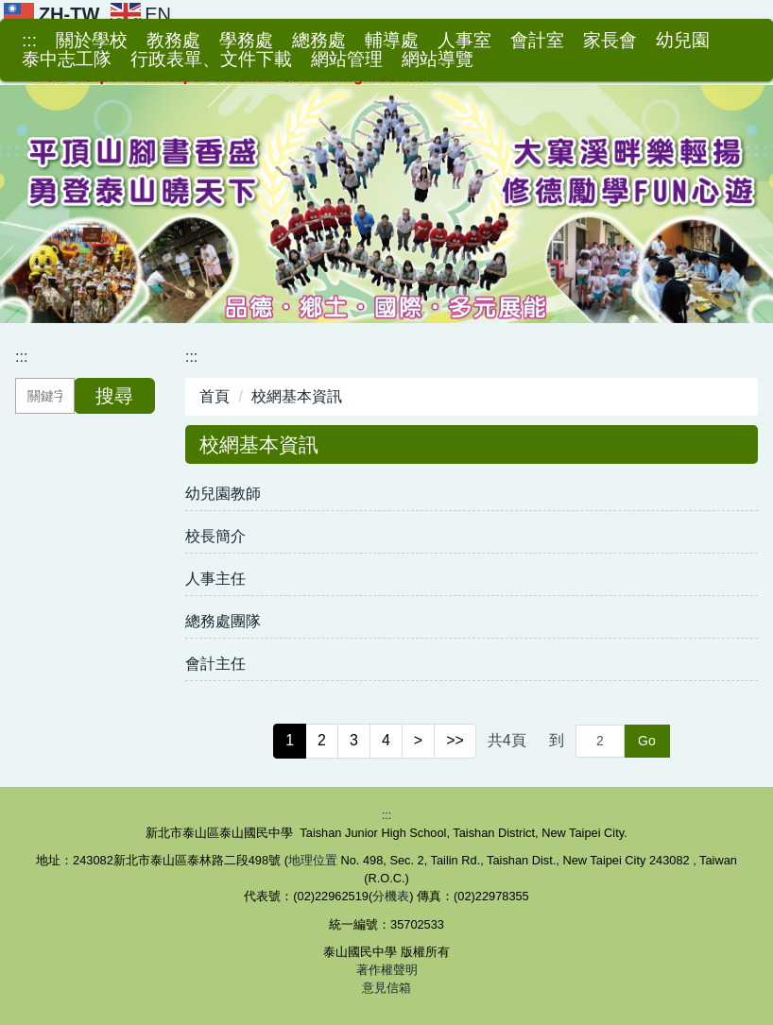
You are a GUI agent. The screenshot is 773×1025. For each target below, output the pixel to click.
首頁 (214, 396)
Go (647, 740)
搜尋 (114, 395)
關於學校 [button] (92, 40)
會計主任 (215, 664)
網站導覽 (437, 59)
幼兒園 (683, 40)
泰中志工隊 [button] (67, 59)
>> (455, 740)
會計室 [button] (537, 40)
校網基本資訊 (296, 396)
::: (29, 40)
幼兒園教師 (223, 494)
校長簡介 (215, 536)
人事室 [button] (464, 40)
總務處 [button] (319, 40)
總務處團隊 (223, 621)
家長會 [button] (610, 40)
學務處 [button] (246, 40)
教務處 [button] (173, 40)
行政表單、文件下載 (211, 59)
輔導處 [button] (392, 40)
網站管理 (347, 59)
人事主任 (215, 579)
